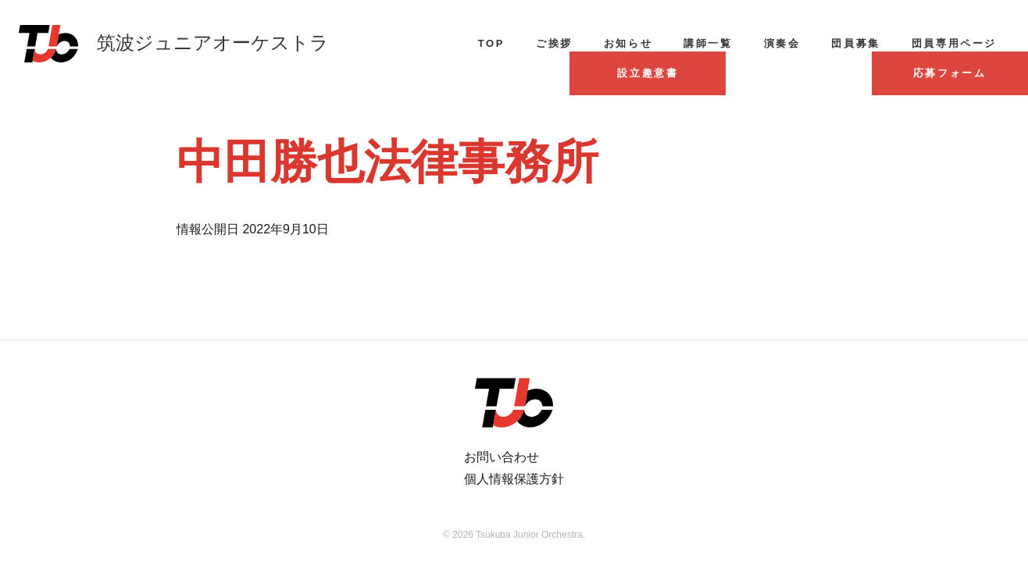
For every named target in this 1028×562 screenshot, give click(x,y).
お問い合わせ (501, 457)
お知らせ (628, 43)
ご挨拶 (554, 43)
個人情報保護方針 (514, 479)
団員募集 (855, 43)
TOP (491, 43)
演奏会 (782, 43)
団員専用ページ (954, 43)
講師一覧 (708, 43)
